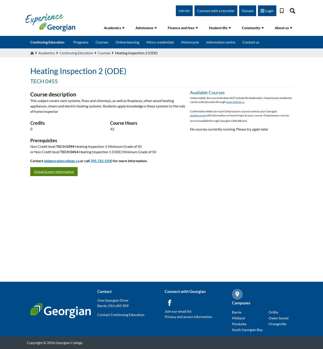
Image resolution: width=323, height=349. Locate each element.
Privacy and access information (188, 316)
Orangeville (277, 324)
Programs (80, 42)
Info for (184, 11)
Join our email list (178, 311)
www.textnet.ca (235, 102)
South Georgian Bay (247, 329)
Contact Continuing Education (120, 314)
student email (198, 115)
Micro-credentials (160, 42)
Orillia (273, 312)
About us (283, 28)
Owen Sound (278, 318)
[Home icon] (32, 53)
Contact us (250, 42)
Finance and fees (183, 28)
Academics (114, 28)
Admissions (146, 28)
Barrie (236, 312)
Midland (238, 318)
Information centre (220, 42)
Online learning (127, 42)
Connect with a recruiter (216, 11)
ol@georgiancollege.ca (61, 161)
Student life (220, 28)
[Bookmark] (281, 10)
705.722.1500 (101, 161)
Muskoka (239, 324)
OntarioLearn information (54, 171)
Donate (247, 11)
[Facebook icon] (169, 303)
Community (253, 28)
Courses (102, 42)
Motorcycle (190, 42)
